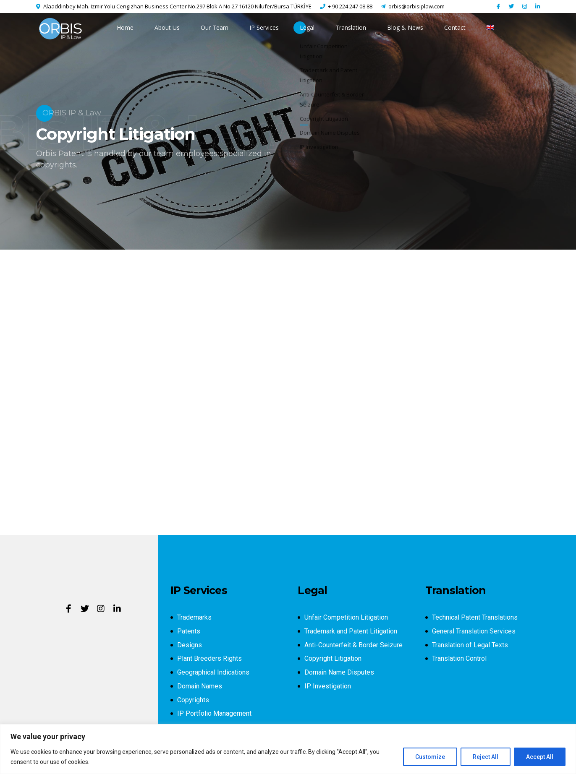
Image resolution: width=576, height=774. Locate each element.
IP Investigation (327, 686)
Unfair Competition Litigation (346, 617)
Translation (350, 27)
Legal (307, 27)
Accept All (539, 756)
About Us (167, 27)
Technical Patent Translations (475, 617)
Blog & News (405, 27)
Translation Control (459, 658)
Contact (455, 27)
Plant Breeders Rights (209, 658)
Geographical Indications (213, 672)
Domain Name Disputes (339, 672)
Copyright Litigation (332, 658)
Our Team (214, 27)
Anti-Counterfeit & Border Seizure (353, 645)
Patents (188, 631)
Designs (189, 645)
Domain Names (199, 686)
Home (125, 27)
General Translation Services (474, 631)
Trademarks (194, 617)
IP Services (264, 27)
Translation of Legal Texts (470, 645)
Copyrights (193, 700)
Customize (430, 756)
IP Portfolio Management (214, 713)
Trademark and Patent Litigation (350, 631)
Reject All (485, 756)
